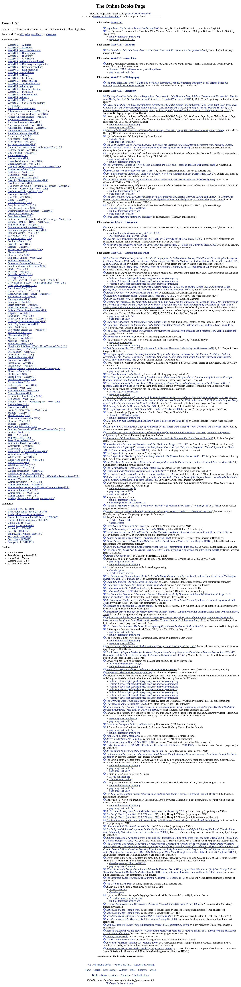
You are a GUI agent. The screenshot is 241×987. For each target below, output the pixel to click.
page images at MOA (119, 318)
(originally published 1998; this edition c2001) (162, 550)
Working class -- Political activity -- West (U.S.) (31, 498)
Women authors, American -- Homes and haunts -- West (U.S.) (38, 487)
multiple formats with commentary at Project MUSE (135, 233)
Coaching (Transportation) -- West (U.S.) (28, 180)
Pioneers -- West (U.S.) (19, 371)
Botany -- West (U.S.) (18, 158)
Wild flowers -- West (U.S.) (21, 465)
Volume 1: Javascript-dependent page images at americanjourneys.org (143, 278)
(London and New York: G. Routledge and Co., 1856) (162, 505)
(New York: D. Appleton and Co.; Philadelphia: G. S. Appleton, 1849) (170, 847)
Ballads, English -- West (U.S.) (23, 150)
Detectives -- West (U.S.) (20, 216)
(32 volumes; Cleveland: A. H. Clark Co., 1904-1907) (150, 745)
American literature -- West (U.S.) (24, 122)
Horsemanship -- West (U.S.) (22, 296)
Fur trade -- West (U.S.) (19, 271)
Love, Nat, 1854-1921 (19, 531)
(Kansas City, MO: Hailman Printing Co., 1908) (141, 919)
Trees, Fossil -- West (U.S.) (21, 440)
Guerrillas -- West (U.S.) (20, 288)
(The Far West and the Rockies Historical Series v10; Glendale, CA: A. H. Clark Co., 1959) (170, 261)
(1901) (126, 700)
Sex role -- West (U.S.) (19, 412)
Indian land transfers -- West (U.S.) (25, 307)
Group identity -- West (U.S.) (22, 285)
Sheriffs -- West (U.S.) (19, 415)
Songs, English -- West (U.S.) (22, 426)
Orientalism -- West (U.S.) (21, 354)
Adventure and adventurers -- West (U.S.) (28, 111)
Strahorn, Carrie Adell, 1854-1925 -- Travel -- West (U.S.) (36, 429)
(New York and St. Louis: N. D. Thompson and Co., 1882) (170, 108)
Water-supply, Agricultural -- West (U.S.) (28, 451)
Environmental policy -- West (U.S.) (25, 227)
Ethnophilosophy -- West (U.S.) (23, 233)
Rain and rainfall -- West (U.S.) (23, 390)
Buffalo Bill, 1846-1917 (20, 522)
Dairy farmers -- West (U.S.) (22, 205)
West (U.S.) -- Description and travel (26, 61)
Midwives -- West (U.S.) (20, 332)
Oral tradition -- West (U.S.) (22, 352)
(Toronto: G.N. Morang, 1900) (132, 942)
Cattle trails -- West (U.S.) (21, 174)
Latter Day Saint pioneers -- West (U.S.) (27, 318)
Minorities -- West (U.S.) (20, 338)
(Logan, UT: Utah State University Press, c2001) (165, 130)
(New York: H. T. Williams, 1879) (132, 817)
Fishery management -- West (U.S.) (25, 249)
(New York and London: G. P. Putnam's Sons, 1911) (168, 619)
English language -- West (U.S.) (23, 224)
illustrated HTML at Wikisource (125, 415)
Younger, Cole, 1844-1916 (21, 542)
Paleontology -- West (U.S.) (21, 365)
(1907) (160, 179)
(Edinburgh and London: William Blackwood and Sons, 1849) (147, 421)
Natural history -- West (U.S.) (22, 349)
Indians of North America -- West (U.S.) (27, 310)
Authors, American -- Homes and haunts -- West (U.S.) (35, 147)
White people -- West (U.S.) (21, 457)
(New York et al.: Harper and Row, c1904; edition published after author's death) (161, 165)
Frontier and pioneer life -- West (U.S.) (27, 266)
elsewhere (51, 34)
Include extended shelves (138, 13)
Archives (125, 975)
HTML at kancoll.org (119, 776)
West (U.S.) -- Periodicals (20, 92)
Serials (153, 970)
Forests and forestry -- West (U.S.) (25, 263)
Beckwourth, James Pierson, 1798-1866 (27, 511)
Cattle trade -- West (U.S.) (21, 172)
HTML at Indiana (117, 889)
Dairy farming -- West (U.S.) (22, 208)
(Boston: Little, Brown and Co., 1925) (156, 456)
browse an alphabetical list (106, 16)
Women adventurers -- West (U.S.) (25, 482)
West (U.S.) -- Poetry (18, 97)
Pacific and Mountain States (22, 108)
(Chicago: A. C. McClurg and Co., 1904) (151, 646)
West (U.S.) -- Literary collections (24, 89)
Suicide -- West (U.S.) (19, 432)
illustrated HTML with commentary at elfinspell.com (135, 69)
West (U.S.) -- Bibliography (21, 53)
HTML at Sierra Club (119, 520)
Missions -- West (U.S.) (19, 340)
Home (88, 970)
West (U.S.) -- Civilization (21, 58)
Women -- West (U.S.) (19, 479)
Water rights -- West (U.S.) (21, 446)
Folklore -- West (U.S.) (19, 260)
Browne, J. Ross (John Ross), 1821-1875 (28, 520)
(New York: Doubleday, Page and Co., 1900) (139, 948)
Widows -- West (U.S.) (19, 462)
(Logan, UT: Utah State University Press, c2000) (161, 244)
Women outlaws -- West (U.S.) (23, 490)
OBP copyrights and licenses (120, 983)
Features (114, 975)
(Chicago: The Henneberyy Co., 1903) (168, 198)
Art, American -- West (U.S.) (22, 144)
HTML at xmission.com (121, 573)
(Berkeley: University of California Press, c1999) (153, 239)
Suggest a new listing (144, 964)
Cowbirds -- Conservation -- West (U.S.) (28, 188)
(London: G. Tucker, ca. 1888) (144, 409)
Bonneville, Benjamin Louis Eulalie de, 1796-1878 (33, 517)
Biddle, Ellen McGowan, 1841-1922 (26, 514)
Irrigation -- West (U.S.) (20, 313)
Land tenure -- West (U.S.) (21, 316)
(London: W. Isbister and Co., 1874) (159, 511)
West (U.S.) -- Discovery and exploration (28, 64)
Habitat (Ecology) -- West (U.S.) (24, 291)
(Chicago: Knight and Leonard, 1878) (160, 794)
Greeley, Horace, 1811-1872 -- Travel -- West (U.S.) (33, 280)
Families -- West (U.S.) (19, 241)
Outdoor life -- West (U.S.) (21, 357)
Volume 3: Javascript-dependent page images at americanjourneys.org (143, 283)
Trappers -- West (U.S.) (19, 437)
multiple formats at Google (122, 488)
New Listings (110, 970)
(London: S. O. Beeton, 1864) (138, 538)
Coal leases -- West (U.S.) (20, 183)
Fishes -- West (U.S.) (18, 252)
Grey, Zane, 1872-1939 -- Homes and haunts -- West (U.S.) (37, 282)
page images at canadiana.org (123, 718)
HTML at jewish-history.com (123, 391)
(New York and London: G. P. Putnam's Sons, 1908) (170, 305)
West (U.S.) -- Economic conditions (25, 67)
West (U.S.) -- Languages (20, 86)
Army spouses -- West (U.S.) (22, 141)
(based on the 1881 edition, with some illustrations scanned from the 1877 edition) (170, 870)
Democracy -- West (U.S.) (21, 213)
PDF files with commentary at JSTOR (128, 235)
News (104, 975)
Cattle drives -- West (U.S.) (21, 169)
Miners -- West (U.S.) (18, 335)
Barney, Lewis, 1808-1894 (21, 509)
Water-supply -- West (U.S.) (21, 448)
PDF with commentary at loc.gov (125, 663)
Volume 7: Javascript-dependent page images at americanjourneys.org (143, 697)
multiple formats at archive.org (124, 36)
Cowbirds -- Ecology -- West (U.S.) (25, 191)
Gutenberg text (116, 139)
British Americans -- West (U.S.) (24, 163)
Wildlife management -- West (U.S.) (25, 473)
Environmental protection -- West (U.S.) (27, 230)
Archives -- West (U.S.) (19, 136)
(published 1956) (157, 267)
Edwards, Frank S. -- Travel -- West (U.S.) (28, 222)
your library (36, 34)
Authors (123, 970)
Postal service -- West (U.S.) (22, 379)
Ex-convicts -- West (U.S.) (21, 235)
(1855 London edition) (129, 606)
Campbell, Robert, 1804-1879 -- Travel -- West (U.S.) (34, 166)
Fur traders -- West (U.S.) (20, 274)
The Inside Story (140, 975)
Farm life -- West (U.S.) (19, 244)
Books (95, 975)
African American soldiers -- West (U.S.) (28, 116)
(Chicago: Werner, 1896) (153, 904)
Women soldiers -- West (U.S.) (23, 495)
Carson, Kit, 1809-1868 (19, 528)
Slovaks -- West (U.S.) (19, 421)
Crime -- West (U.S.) (18, 199)
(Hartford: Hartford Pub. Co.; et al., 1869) (170, 462)
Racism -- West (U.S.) (19, 382)
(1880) (135, 529)
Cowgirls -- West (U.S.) (19, 197)
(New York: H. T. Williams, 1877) (132, 814)
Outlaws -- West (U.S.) (19, 360)
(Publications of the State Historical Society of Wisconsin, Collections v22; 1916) (169, 653)
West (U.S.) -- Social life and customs (26, 103)
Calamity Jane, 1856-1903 (21, 525)
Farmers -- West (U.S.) (19, 246)
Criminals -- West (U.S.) (20, 202)
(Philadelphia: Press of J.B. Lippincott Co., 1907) (147, 925)
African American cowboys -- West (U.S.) (28, 114)
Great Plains (14, 105)
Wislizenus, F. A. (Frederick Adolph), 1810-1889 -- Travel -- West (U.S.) (43, 476)
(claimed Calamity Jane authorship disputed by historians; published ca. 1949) (168, 146)
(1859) (140, 474)
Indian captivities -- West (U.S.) (23, 304)
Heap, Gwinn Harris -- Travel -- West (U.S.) (29, 293)
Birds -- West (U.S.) (18, 155)
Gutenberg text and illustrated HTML (127, 208)
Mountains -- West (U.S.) (20, 343)
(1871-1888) (130, 170)
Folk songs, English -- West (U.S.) (25, 257)
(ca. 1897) (170, 400)
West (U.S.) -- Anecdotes (20, 47)
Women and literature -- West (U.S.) (25, 484)
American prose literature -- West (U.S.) (27, 127)
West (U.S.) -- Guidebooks (21, 72)
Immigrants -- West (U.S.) (21, 302)
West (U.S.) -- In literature (21, 78)
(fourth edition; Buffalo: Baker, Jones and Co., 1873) (140, 295)
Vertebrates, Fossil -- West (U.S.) (24, 443)
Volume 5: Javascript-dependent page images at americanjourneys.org (143, 692)
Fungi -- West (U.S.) (18, 269)
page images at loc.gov (120, 342)
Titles (132, 970)
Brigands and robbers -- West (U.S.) (25, 161)
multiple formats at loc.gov (122, 499)
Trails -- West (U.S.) (18, 434)
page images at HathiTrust (122, 39)
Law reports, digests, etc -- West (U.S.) (27, 329)
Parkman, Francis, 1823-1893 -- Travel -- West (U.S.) (34, 368)
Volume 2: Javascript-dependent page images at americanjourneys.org (143, 281)
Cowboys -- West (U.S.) (20, 194)
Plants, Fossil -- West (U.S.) (21, 376)
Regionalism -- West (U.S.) (21, 399)
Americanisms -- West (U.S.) (22, 130)
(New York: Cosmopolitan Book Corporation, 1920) (159, 173)
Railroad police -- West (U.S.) (22, 385)
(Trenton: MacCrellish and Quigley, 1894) (158, 541)
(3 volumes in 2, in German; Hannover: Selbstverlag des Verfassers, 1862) (160, 348)
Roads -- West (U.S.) (18, 407)
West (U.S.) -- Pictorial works (22, 94)
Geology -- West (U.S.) (19, 277)
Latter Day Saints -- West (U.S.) (23, 324)
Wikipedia (25, 34)
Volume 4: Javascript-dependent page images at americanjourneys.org (143, 689)
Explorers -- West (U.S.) (20, 238)
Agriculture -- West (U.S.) (21, 119)
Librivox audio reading (120, 779)
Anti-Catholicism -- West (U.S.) (23, 133)
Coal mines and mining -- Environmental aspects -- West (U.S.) (39, 186)
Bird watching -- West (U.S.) (22, 152)
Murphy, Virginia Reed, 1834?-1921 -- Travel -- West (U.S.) (37, 346)
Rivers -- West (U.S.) (18, 404)
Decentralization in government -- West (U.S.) (30, 210)
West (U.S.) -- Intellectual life (22, 80)
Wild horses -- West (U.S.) (21, 468)
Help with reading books (99, 964)
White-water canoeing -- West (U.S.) (26, 459)
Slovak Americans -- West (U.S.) (24, 418)
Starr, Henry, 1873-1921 (20, 539)
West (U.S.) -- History (19, 75)
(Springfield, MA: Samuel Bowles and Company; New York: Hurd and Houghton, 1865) (166, 288)
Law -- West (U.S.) (17, 327)
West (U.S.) (116, 22)
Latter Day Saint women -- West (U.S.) (27, 321)
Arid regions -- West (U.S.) (21, 139)
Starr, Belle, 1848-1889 (19, 536)
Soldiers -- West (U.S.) (19, 423)
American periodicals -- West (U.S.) (25, 125)
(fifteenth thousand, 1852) (167, 357)
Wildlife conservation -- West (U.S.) (25, 470)
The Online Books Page (120, 6)
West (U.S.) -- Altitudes (19, 44)
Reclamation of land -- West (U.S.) (25, 396)
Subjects (142, 970)
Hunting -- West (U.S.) (19, 299)
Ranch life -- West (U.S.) (20, 393)
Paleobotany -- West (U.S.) (21, 363)
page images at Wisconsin (122, 866)
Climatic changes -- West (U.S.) (23, 177)
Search (97, 970)
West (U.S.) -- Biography (20, 56)
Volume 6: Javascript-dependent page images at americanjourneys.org (143, 695)
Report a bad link (122, 964)
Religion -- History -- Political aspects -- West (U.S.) (34, 401)
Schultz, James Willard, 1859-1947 (25, 533)
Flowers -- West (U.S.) (19, 255)
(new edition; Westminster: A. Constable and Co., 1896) (167, 532)
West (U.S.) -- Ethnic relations (23, 69)
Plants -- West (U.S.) (18, 374)
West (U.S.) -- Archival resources (24, 50)
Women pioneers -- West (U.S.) (23, 493)
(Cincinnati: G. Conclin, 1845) (145, 878)
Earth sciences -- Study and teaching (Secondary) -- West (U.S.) (39, 219)
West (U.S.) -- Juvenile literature (24, 83)
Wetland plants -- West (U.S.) (22, 454)
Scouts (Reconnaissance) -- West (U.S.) (27, 410)
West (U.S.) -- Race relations (22, 100)
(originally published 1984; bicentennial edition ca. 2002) (152, 547)
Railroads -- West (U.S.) (20, 387)
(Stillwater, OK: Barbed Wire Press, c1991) (170, 97)
